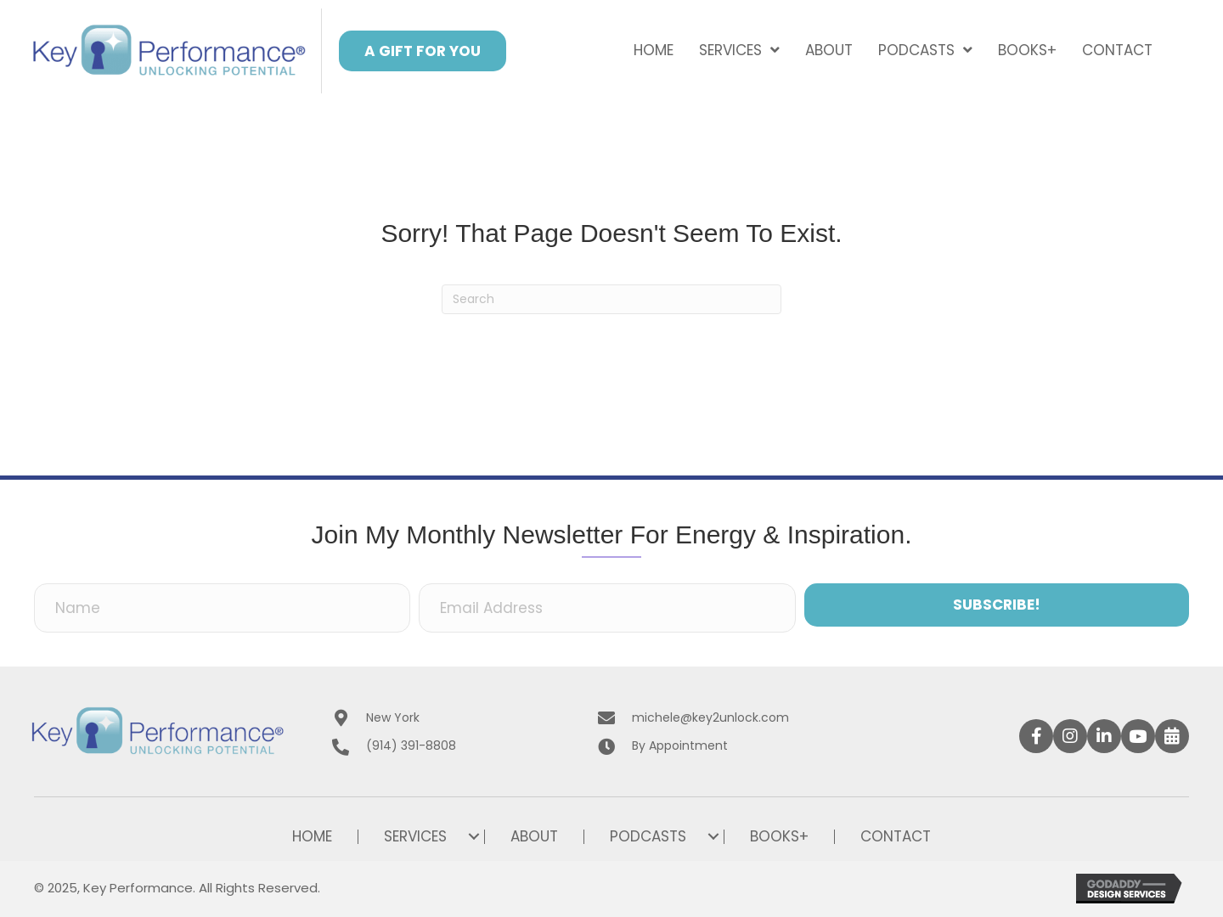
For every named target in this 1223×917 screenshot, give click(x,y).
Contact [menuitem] (895, 837)
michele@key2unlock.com (710, 717)
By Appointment (680, 745)
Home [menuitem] (312, 837)
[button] (422, 51)
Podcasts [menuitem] (648, 837)
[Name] (222, 608)
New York (393, 717)
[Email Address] (607, 608)
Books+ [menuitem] (779, 837)
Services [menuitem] (415, 837)
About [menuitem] (534, 837)
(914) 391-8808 (411, 745)
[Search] (611, 299)
